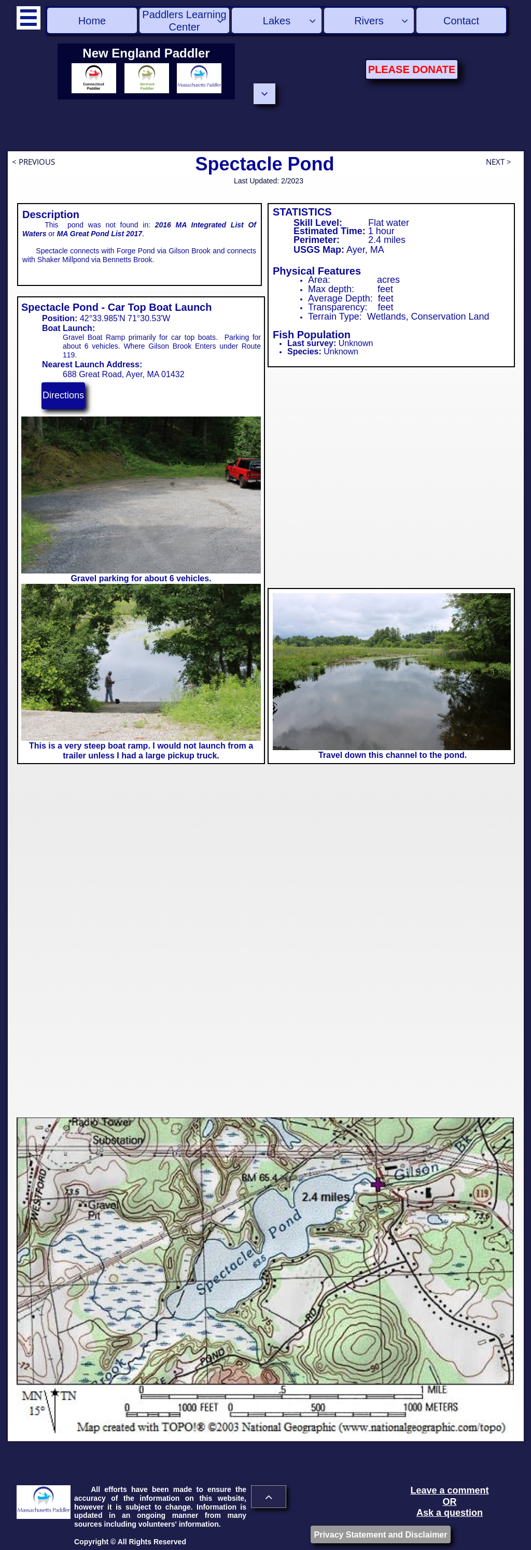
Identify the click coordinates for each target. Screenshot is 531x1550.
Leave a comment (449, 1490)
